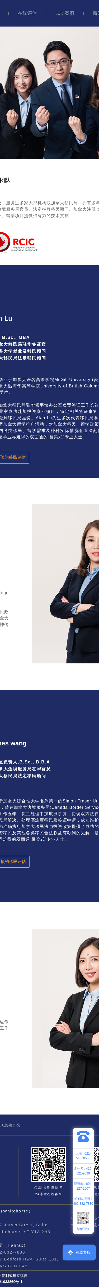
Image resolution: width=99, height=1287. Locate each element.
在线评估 (27, 13)
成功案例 (64, 13)
